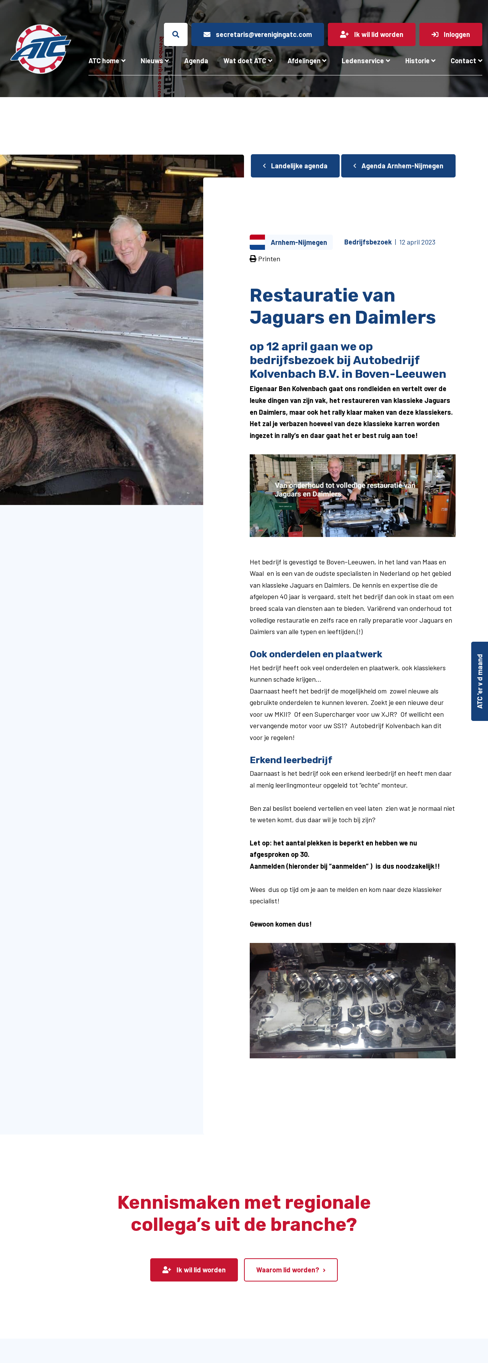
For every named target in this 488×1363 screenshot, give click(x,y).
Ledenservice (363, 60)
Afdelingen (304, 60)
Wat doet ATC (244, 60)
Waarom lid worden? (287, 1270)
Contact (463, 60)
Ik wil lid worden (194, 1270)
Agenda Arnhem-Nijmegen (398, 165)
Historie (417, 60)
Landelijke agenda (295, 165)
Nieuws (152, 60)
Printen (265, 258)
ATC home (103, 60)
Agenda (196, 60)
